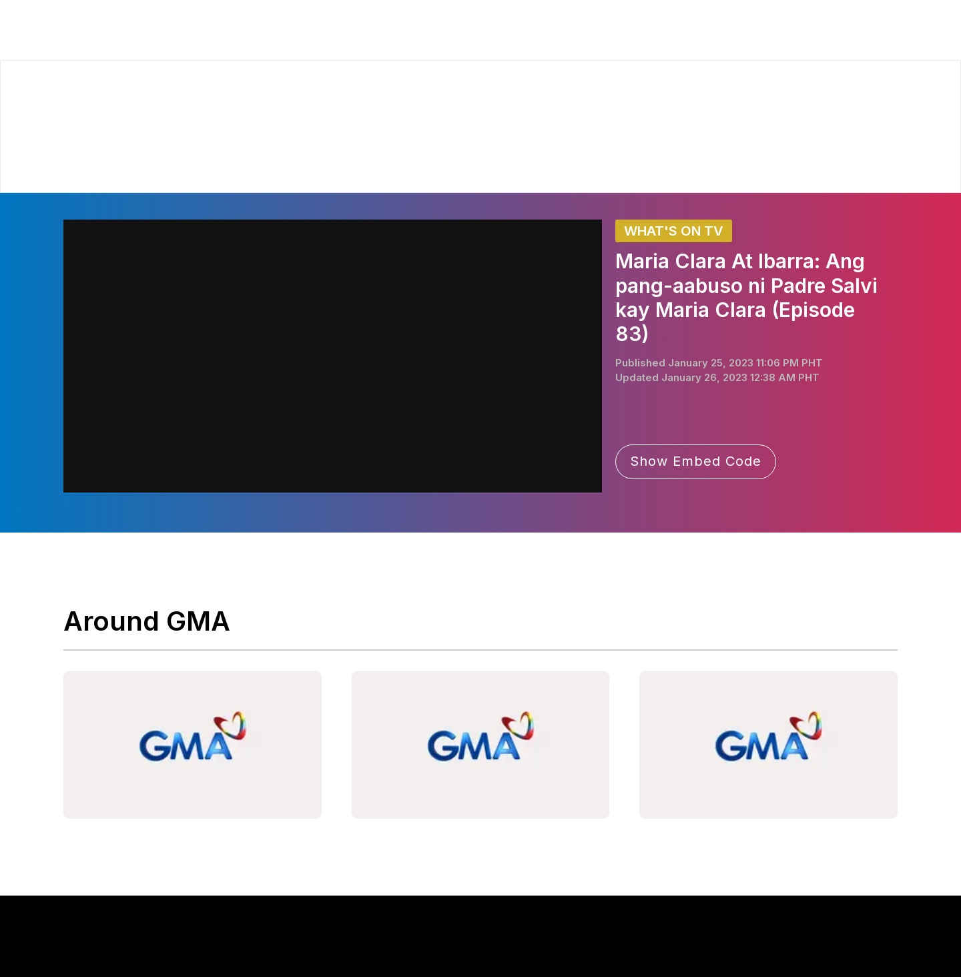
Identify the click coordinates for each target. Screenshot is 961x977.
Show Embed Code (695, 461)
